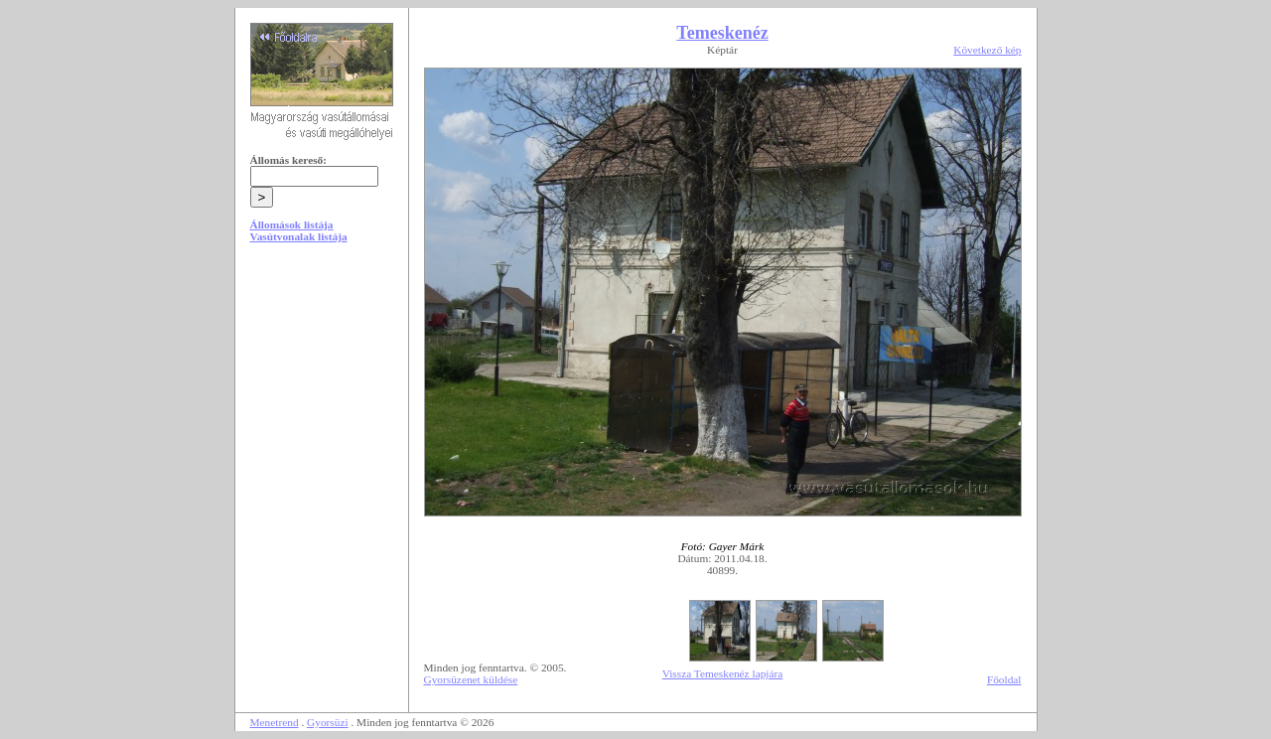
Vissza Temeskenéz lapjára (722, 673)
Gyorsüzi (328, 722)
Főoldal (1004, 679)
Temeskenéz (722, 33)
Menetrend (274, 722)
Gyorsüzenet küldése (471, 679)
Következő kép (987, 50)
